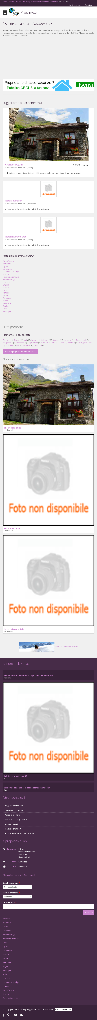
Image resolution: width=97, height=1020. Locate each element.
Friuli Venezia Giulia (11, 277)
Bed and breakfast (13, 829)
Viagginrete (29, 12)
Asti (25, 340)
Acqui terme (32, 342)
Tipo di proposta (11, 892)
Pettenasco (19, 342)
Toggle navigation (5, 12)
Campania (7, 298)
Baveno (55, 340)
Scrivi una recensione (14, 810)
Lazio (5, 290)
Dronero (44, 342)
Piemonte (7, 263)
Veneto (6, 274)
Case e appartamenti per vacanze (19, 833)
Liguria (5, 266)
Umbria (6, 285)
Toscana (6, 282)
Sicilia (5, 308)
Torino (5, 340)
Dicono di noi (24, 857)
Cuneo (61, 342)
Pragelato (7, 342)
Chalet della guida (14, 164)
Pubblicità (22, 866)
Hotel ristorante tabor (16, 236)
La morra (67, 340)
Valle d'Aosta (8, 261)
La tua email (9, 902)
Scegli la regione (11, 883)
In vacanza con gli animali (16, 819)
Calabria (6, 306)
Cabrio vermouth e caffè (15, 776)
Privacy (21, 849)
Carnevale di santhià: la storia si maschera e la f (27, 787)
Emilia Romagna (10, 279)
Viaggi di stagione (12, 815)
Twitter (15, 1015)
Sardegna (7, 311)
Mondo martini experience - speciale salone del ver (28, 675)
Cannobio (38, 345)
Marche (6, 287)
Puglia (5, 300)
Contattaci (88, 5)
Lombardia (7, 269)
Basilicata (7, 303)
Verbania (44, 340)
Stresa (16, 340)
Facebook (3, 1015)
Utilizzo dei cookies (26, 851)
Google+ (9, 1015)
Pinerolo (71, 342)
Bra (17, 345)
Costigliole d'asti (85, 342)
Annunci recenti (11, 824)
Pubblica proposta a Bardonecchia (19, 351)
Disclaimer (22, 854)
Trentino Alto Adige (11, 271)
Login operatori (75, 5)
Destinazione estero (11, 998)
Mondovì (26, 345)
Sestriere (9, 345)
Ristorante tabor (13, 200)
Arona (33, 340)
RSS (21, 1015)
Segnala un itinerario (14, 805)
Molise (5, 295)
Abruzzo (6, 293)
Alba (53, 342)
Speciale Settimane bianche (48, 646)
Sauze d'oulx (81, 340)
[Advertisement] (48, 58)
